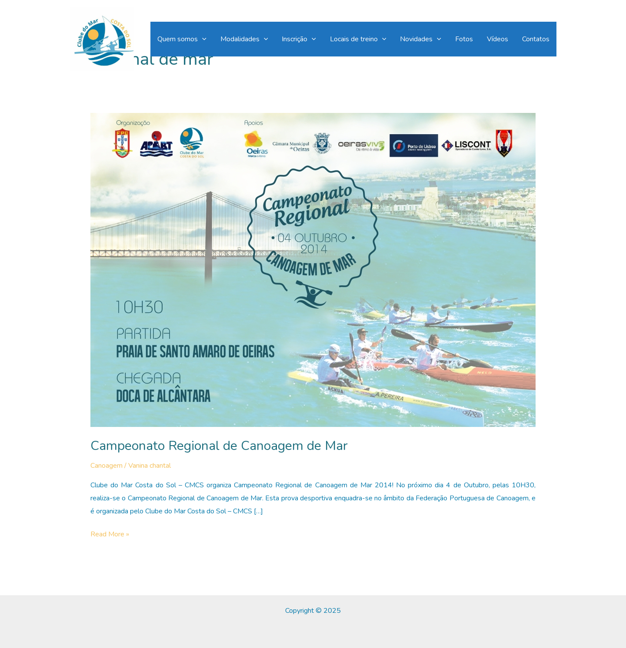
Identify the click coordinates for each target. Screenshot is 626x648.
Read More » (109, 534)
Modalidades (244, 39)
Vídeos (497, 39)
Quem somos (181, 39)
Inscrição (299, 39)
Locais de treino (358, 39)
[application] (202, 39)
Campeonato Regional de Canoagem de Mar (219, 446)
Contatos (535, 39)
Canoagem (106, 465)
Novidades (420, 39)
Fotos (464, 39)
